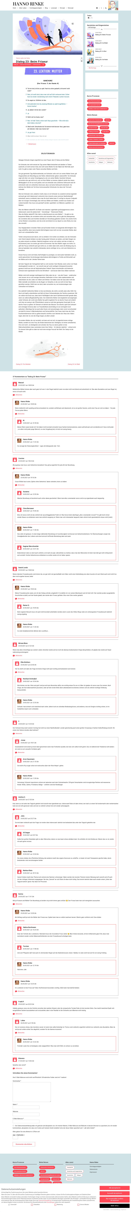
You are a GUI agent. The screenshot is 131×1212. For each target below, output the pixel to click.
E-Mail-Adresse (18, 1118)
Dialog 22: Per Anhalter (23, 364)
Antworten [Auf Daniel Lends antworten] (19, 580)
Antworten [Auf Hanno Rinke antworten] (21, 414)
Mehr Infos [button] (115, 1206)
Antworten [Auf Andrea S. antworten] (19, 809)
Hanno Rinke (28, 4)
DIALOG (16, 64)
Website (15, 1111)
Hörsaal (62, 8)
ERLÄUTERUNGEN (25, 64)
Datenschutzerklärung (24, 1126)
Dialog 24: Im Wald (74, 364)
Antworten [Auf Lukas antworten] (21, 1033)
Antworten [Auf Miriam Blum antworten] (19, 655)
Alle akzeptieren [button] (114, 1188)
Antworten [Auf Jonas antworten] (21, 752)
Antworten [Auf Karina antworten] (19, 904)
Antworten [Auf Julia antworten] (21, 826)
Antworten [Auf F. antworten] (19, 733)
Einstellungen (51, 1202)
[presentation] (101, 81)
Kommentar (17, 1081)
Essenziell (12, 1204)
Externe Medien (83, 1204)
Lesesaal (54, 8)
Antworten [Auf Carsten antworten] (19, 468)
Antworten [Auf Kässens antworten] (19, 1068)
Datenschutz (94, 1169)
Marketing (58, 1204)
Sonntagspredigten (36, 8)
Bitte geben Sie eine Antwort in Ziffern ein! (26, 1131)
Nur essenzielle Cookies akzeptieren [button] (114, 1199)
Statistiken (35, 1204)
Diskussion (36, 64)
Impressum (93, 1172)
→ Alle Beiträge (91, 68)
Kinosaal (70, 8)
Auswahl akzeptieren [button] (114, 1193)
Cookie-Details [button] (106, 1209)
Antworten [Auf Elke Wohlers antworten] (21, 672)
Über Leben (23, 8)
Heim (14, 8)
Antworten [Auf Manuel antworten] (19, 395)
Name (15, 1104)
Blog (46, 8)
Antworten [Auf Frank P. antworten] (19, 1014)
